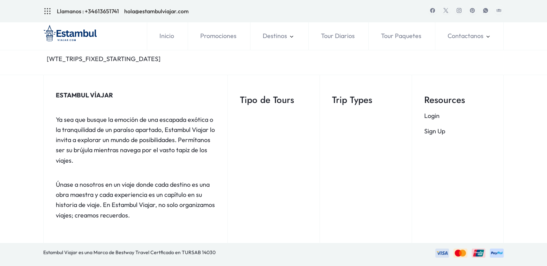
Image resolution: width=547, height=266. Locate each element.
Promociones (218, 36)
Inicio (166, 36)
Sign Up (434, 131)
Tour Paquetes (401, 36)
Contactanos (466, 36)
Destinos (275, 36)
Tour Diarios (338, 36)
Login (432, 116)
